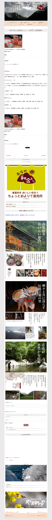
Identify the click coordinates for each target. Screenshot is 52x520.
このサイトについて (13, 22)
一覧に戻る (26, 155)
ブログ (34, 22)
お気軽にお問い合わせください (10, 411)
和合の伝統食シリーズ (11, 204)
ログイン (26, 414)
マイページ (22, 24)
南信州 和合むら (10, 515)
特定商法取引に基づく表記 (41, 515)
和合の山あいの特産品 (11, 206)
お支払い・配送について (24, 22)
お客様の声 (41, 22)
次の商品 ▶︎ (43, 155)
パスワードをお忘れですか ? (11, 429)
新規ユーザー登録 (9, 427)
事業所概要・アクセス (8, 402)
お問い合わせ (29, 24)
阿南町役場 (8, 484)
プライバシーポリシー (31, 515)
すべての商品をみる (26, 198)
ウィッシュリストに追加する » (11, 64)
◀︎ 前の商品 (8, 155)
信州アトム (8, 486)
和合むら (11, 460)
